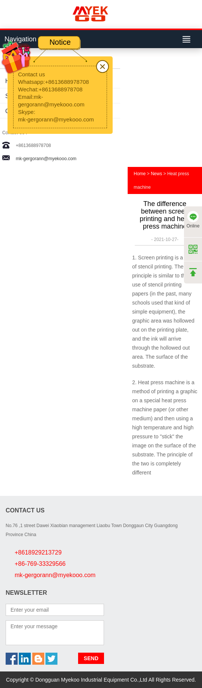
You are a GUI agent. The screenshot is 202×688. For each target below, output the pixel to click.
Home (140, 173)
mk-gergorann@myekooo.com (46, 158)
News (156, 173)
